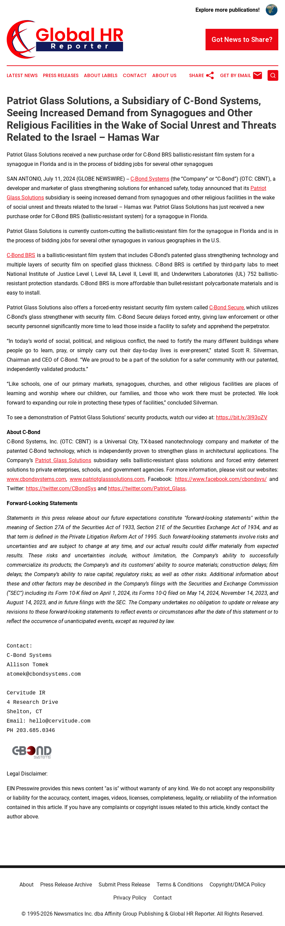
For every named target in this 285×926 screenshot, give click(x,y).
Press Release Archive (66, 884)
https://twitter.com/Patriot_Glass (146, 488)
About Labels (100, 75)
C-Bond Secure (226, 307)
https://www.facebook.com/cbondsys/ (221, 479)
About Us (164, 75)
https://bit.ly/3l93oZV (241, 417)
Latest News (22, 75)
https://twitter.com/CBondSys (61, 488)
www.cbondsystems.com (36, 479)
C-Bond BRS (21, 255)
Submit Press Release (124, 884)
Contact (135, 75)
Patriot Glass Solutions (63, 460)
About (26, 884)
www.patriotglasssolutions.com (107, 479)
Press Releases (60, 75)
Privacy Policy (130, 897)
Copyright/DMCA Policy (238, 884)
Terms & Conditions (180, 884)
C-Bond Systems (149, 179)
